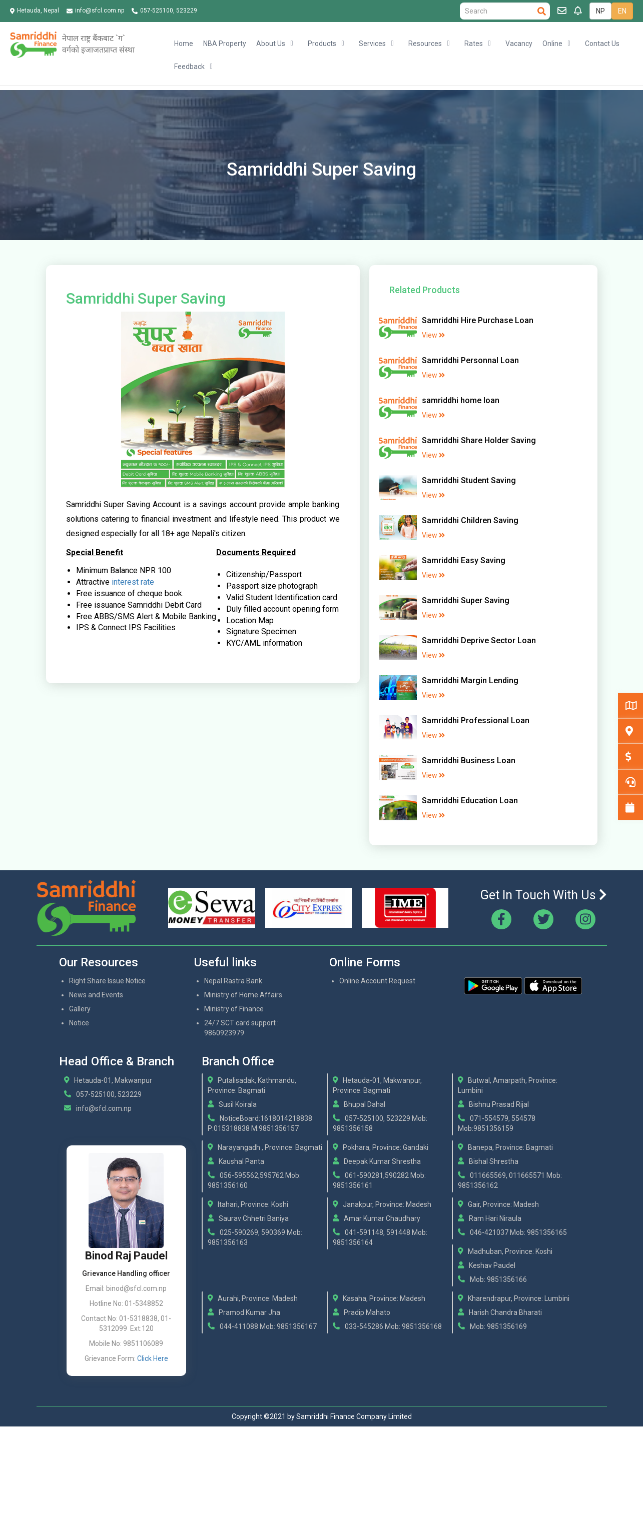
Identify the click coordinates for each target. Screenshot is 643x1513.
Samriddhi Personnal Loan (470, 360)
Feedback (189, 67)
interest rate (133, 582)
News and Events (96, 995)
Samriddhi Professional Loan (475, 720)
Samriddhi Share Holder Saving (479, 440)
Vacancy (518, 44)
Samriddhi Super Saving (465, 600)
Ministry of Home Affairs (243, 995)
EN (622, 11)
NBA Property (224, 44)
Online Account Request (377, 981)
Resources (425, 44)
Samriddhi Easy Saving (463, 560)
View (433, 335)
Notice (79, 1023)
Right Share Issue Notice (107, 981)
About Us (270, 44)
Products (322, 44)
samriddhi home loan (460, 400)
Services (372, 44)
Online (552, 44)
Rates (473, 44)
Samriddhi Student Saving (469, 480)
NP (600, 11)
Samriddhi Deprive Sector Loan (479, 640)
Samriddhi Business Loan (468, 760)
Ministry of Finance (234, 1009)
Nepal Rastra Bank (233, 981)
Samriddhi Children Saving (470, 520)
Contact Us (602, 44)
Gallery (80, 1009)
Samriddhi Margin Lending (470, 680)
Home (183, 44)
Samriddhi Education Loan (470, 800)
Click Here (152, 1358)
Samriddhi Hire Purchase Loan (477, 320)
